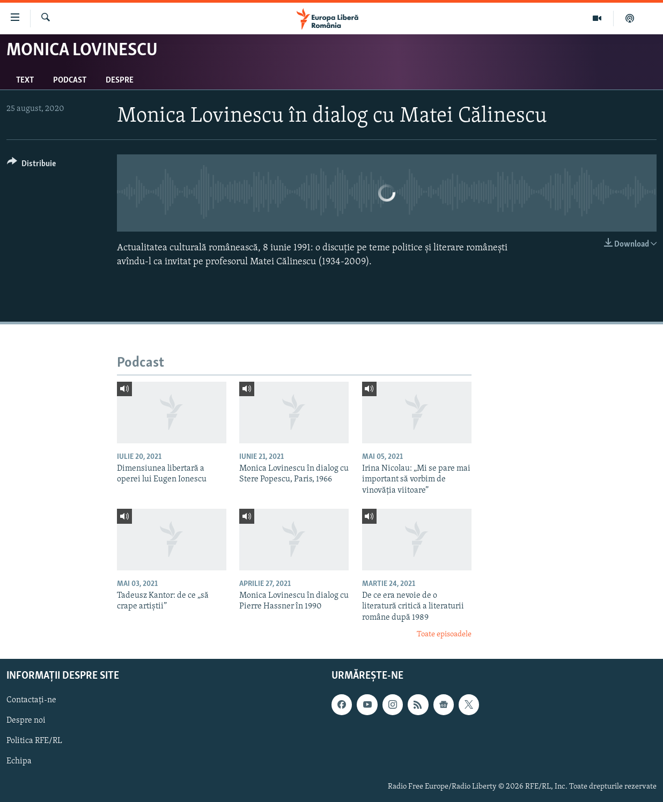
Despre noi (26, 720)
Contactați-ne (31, 700)
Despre (120, 80)
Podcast (69, 80)
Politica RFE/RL (34, 741)
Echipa (19, 761)
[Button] (31, 165)
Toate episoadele (444, 634)
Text (25, 80)
